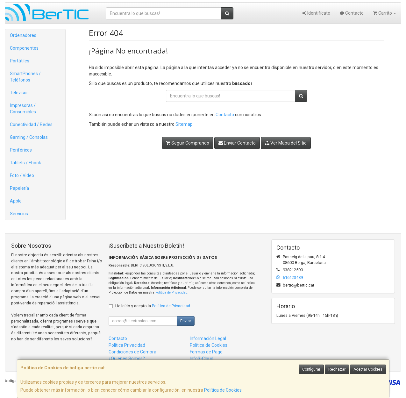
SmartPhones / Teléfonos (25, 76)
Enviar (185, 321)
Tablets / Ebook (25, 162)
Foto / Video (22, 175)
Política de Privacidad (171, 292)
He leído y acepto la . (153, 305)
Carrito (384, 13)
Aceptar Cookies (367, 369)
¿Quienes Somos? (127, 358)
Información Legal (208, 338)
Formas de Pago (206, 351)
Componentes (24, 48)
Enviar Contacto (237, 143)
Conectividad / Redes (31, 124)
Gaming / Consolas (29, 137)
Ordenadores (23, 35)
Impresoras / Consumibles (23, 108)
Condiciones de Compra (132, 351)
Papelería (19, 188)
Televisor (19, 92)
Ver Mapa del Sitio (286, 143)
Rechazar (336, 369)
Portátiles (19, 60)
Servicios (19, 213)
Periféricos (21, 150)
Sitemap (184, 124)
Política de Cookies (223, 390)
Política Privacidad (127, 345)
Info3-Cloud (201, 358)
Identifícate (316, 13)
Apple (16, 200)
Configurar (311, 369)
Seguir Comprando (187, 143)
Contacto (352, 13)
